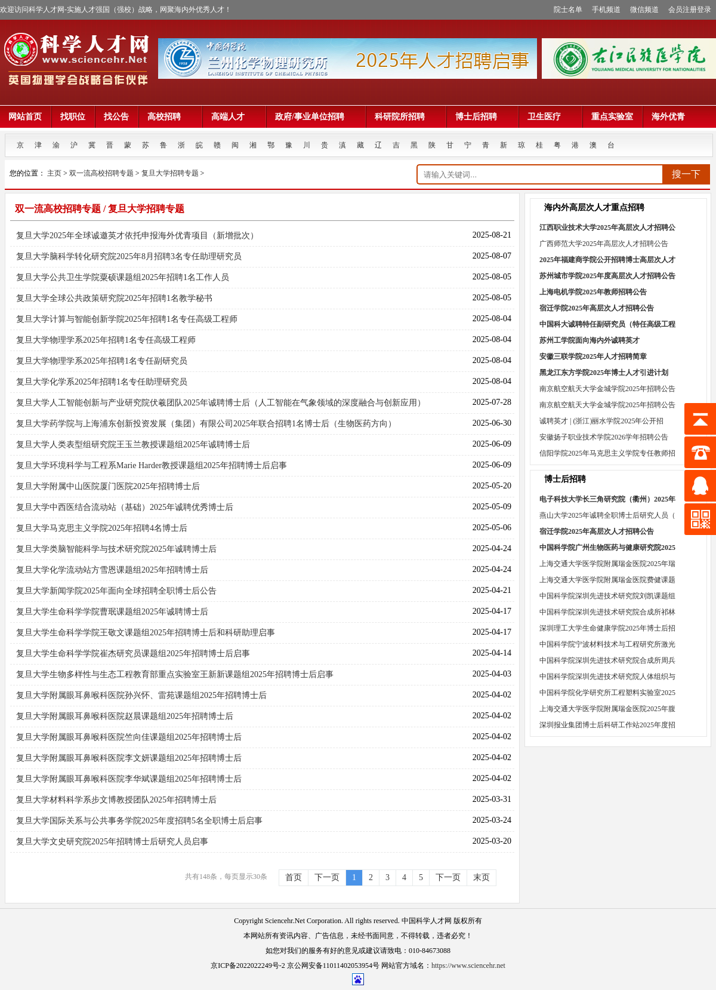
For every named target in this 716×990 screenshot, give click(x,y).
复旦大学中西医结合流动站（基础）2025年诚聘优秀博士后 (124, 507)
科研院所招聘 (406, 116)
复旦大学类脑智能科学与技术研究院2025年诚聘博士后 (116, 549)
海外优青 (668, 116)
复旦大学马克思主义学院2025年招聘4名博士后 (101, 528)
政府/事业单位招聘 (315, 116)
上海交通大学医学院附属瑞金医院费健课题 (607, 580)
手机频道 (606, 9)
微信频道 (644, 9)
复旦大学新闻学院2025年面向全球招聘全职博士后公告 (116, 590)
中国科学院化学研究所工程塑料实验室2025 (607, 692)
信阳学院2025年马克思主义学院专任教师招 (607, 453)
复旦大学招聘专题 (170, 173)
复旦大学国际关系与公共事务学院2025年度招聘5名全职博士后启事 (139, 820)
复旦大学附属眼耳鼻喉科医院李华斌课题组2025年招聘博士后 (129, 778)
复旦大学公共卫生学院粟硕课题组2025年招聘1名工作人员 (122, 277)
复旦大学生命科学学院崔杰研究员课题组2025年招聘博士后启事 (133, 653)
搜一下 (686, 174)
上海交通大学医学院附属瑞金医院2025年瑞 (607, 563)
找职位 (72, 116)
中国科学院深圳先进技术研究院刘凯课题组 (607, 596)
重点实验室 (612, 116)
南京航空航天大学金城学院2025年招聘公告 (607, 389)
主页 (54, 173)
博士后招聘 (482, 116)
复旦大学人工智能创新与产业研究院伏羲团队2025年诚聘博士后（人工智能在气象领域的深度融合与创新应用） (220, 402)
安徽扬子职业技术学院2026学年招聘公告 (603, 437)
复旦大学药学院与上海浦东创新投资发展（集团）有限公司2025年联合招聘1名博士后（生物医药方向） (206, 423)
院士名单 (568, 9)
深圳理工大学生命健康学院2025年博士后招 (607, 628)
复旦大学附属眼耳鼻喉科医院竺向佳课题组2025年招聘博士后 (129, 737)
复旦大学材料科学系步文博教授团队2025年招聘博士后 (116, 799)
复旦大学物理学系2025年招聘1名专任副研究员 (101, 360)
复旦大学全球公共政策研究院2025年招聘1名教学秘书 (114, 298)
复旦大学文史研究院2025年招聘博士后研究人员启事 (112, 841)
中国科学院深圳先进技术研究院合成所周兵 (607, 660)
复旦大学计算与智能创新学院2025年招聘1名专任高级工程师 (126, 319)
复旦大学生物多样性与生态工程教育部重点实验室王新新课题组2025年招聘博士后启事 (175, 674)
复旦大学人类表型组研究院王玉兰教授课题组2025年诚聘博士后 (133, 444)
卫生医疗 (550, 116)
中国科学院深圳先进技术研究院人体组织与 (607, 676)
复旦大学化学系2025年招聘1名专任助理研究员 (101, 381)
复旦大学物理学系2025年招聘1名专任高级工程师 (106, 340)
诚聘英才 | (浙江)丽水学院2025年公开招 (601, 421)
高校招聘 (170, 116)
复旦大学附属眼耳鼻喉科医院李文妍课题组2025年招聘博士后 (129, 758)
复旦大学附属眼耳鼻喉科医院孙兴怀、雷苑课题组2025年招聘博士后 (141, 695)
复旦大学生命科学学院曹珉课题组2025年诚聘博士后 (112, 611)
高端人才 (234, 116)
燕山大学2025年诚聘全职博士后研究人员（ (607, 515)
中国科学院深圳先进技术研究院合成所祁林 (607, 612)
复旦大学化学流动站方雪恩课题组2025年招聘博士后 (112, 569)
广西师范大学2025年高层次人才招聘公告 (603, 243)
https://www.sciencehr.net (468, 965)
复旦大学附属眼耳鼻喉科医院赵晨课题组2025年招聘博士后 (124, 716)
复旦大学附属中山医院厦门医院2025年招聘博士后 (108, 486)
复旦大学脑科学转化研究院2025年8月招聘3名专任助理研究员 (129, 256)
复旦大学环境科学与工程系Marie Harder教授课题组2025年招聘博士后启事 (151, 465)
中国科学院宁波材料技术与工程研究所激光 (607, 644)
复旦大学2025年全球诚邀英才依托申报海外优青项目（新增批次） (137, 235)
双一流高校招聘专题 (101, 173)
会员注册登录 (689, 9)
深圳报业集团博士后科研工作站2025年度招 (607, 725)
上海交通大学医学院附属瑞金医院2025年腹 (607, 709)
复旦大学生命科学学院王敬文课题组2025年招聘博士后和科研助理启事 (145, 632)
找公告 (116, 116)
